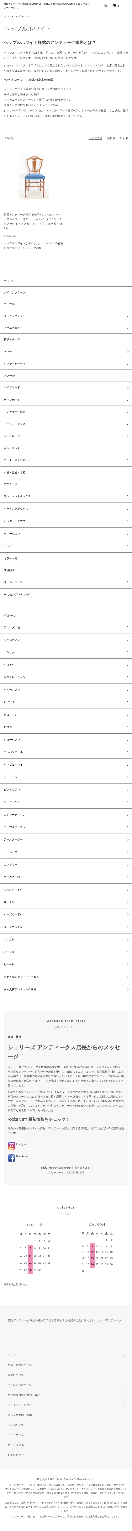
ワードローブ (12, 435)
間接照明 (9, 570)
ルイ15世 (9, 702)
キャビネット (12, 448)
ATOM (19, 1424)
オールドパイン (13, 582)
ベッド (8, 546)
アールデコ (10, 851)
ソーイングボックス (16, 508)
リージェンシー (13, 802)
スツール (9, 375)
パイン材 (9, 952)
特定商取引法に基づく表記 (24, 1394)
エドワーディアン (14, 814)
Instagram (18, 1144)
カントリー (10, 864)
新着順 (124, 138)
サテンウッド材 (13, 926)
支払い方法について (20, 1384)
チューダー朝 (12, 627)
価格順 (111, 138)
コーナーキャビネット (17, 460)
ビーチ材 (9, 964)
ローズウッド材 (13, 914)
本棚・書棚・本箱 (14, 472)
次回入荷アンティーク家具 (20, 989)
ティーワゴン (12, 533)
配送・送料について (20, 1364)
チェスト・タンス (14, 423)
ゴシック (9, 652)
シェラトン (10, 777)
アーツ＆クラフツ (14, 827)
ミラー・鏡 (10, 558)
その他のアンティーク (17, 594)
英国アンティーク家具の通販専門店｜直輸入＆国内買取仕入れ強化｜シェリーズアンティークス (46, 6)
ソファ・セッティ (14, 363)
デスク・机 (10, 484)
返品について (16, 1374)
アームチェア (12, 327)
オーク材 (9, 901)
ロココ (8, 727)
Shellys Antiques (64, 1479)
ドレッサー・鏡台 (14, 411)
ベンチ (8, 351)
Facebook (18, 1156)
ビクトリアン (12, 789)
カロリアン (10, 714)
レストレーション (14, 677)
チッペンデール (13, 752)
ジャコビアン (12, 639)
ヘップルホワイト (22, 16)
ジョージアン (12, 739)
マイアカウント (17, 1434)
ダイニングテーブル (16, 292)
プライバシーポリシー (21, 1404)
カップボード (12, 399)
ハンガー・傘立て (14, 521)
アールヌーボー (13, 839)
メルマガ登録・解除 (20, 1414)
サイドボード (12, 387)
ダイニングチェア (14, 315)
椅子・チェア (12, 339)
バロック (9, 664)
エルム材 (9, 939)
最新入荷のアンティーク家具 (21, 976)
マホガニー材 (12, 877)
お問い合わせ (16, 1454)
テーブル (9, 304)
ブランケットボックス (17, 496)
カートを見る (16, 1444)
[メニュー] (126, 6)
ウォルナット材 (13, 889)
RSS (10, 1424)
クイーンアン (12, 689)
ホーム (7, 16)
